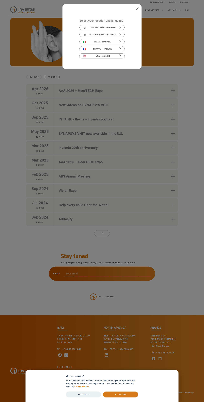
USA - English (96, 56)
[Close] (137, 8)
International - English (99, 27)
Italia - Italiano (97, 42)
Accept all (120, 394)
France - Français (97, 49)
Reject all (83, 394)
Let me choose (81, 387)
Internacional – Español (99, 35)
